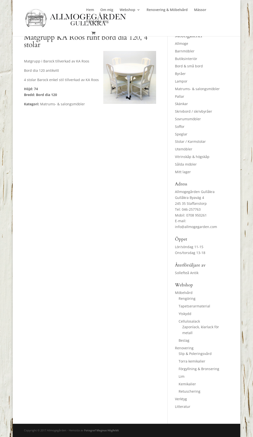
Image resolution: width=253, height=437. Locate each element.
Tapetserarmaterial (194, 306)
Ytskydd (185, 313)
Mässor (200, 10)
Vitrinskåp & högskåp (192, 156)
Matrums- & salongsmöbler (197, 88)
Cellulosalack (189, 321)
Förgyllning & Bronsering (199, 368)
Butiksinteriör (186, 58)
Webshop (127, 10)
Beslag (184, 340)
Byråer (180, 73)
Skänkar (181, 103)
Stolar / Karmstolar (190, 141)
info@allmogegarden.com (196, 226)
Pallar (179, 96)
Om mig (106, 10)
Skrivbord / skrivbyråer (193, 111)
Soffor (179, 126)
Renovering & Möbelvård (167, 10)
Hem (90, 10)
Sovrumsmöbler (188, 119)
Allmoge (181, 43)
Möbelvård (184, 292)
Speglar (181, 134)
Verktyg (181, 399)
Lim (181, 376)
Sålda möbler (186, 164)
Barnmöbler (185, 51)
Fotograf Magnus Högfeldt (101, 430)
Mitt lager (183, 172)
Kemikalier (187, 384)
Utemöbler (183, 149)
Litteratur (182, 406)
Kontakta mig (97, 22)
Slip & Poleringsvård (195, 353)
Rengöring (187, 298)
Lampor (181, 81)
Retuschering (189, 391)
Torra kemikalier (192, 361)
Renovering (184, 348)
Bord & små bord (189, 66)
